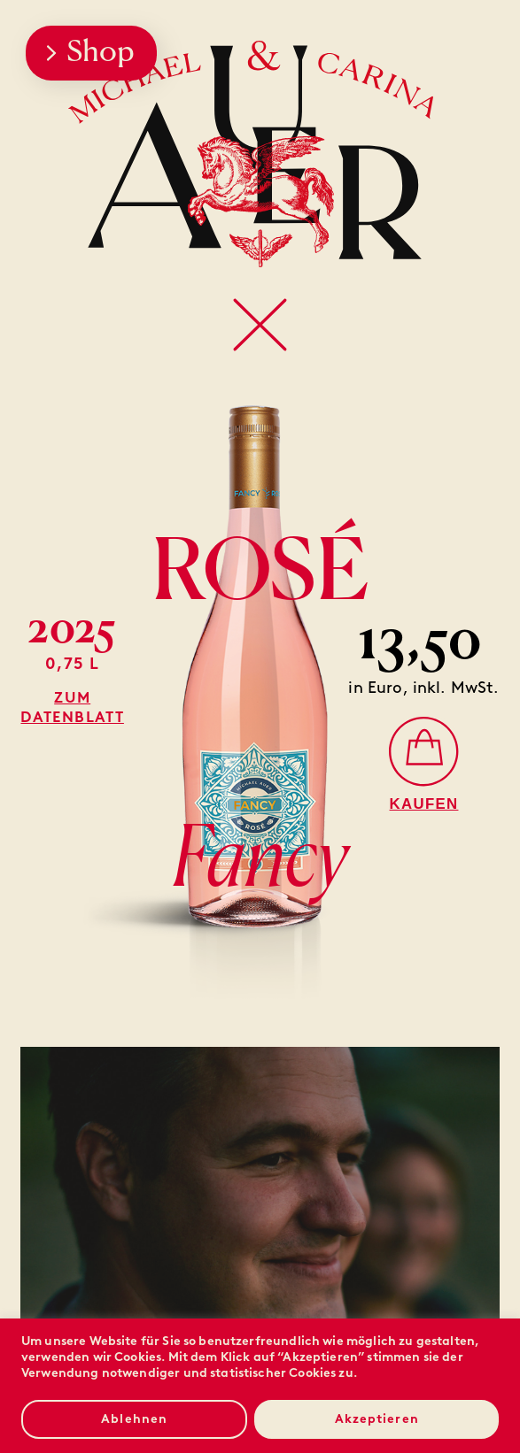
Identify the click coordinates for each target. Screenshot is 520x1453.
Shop (90, 53)
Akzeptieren (377, 1418)
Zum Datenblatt (71, 707)
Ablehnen (134, 1418)
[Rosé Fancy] (424, 763)
